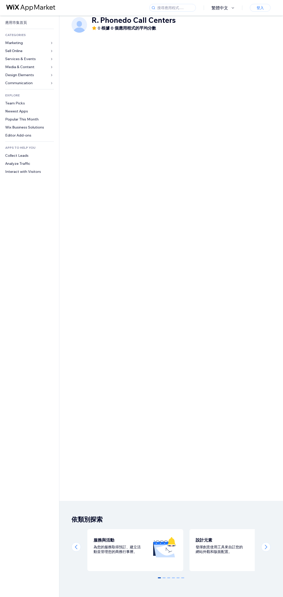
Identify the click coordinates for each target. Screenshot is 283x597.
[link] (29, 23)
